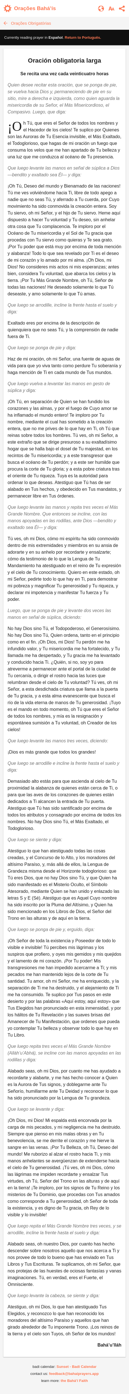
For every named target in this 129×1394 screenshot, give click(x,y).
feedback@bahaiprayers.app (74, 1374)
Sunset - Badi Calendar (76, 1367)
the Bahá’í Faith (74, 1381)
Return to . (83, 37)
